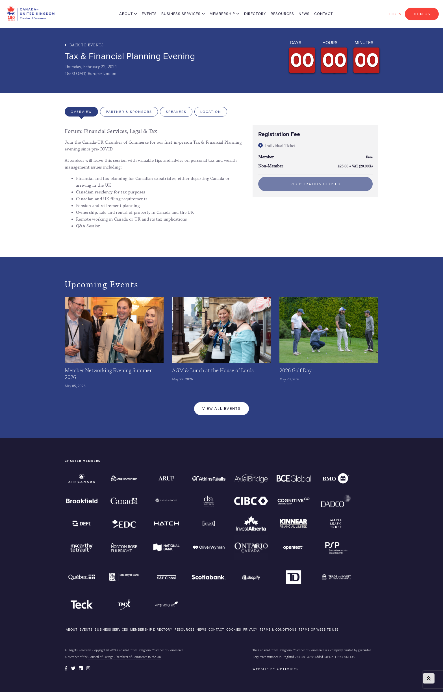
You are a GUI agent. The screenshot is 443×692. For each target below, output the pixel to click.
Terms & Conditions (278, 629)
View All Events (221, 408)
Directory (255, 13)
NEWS (201, 629)
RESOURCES (184, 629)
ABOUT (71, 629)
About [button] (128, 13)
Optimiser (288, 668)
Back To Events (84, 45)
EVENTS (86, 629)
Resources (282, 13)
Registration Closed (315, 184)
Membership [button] (225, 13)
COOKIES (233, 629)
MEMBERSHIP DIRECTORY (151, 629)
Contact (323, 13)
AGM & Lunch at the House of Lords (213, 370)
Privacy (250, 629)
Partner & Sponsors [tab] (129, 111)
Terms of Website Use (318, 629)
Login (395, 14)
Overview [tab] (81, 111)
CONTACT (216, 629)
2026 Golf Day (295, 370)
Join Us (422, 14)
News (304, 13)
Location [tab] (210, 111)
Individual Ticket (280, 145)
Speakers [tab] (176, 111)
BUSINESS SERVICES (111, 629)
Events (149, 13)
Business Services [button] (183, 13)
